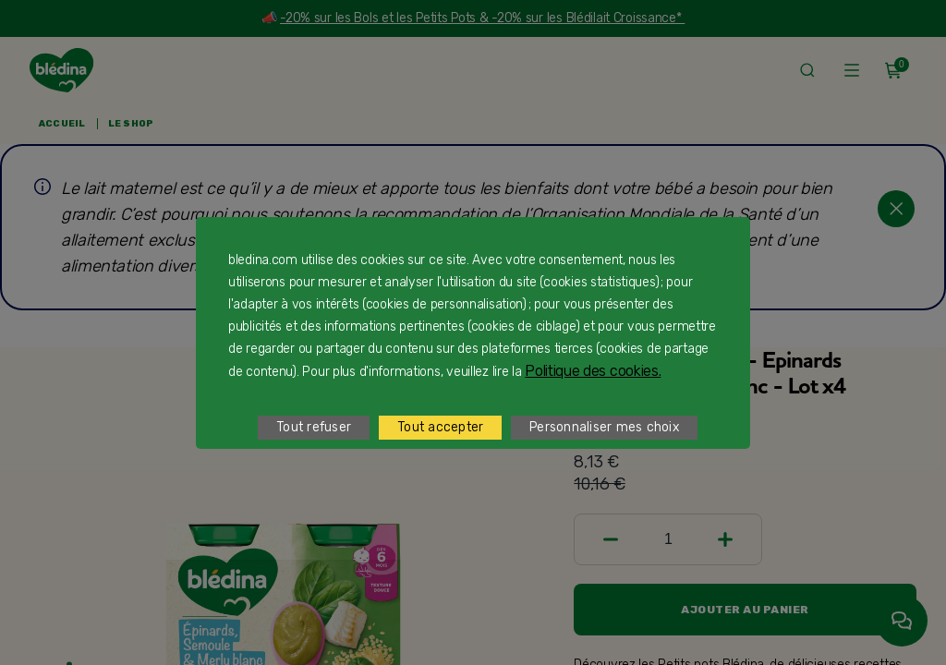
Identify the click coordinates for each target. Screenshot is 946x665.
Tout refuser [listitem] (313, 427)
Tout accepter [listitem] (440, 427)
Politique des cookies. (593, 371)
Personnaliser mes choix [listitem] (604, 427)
